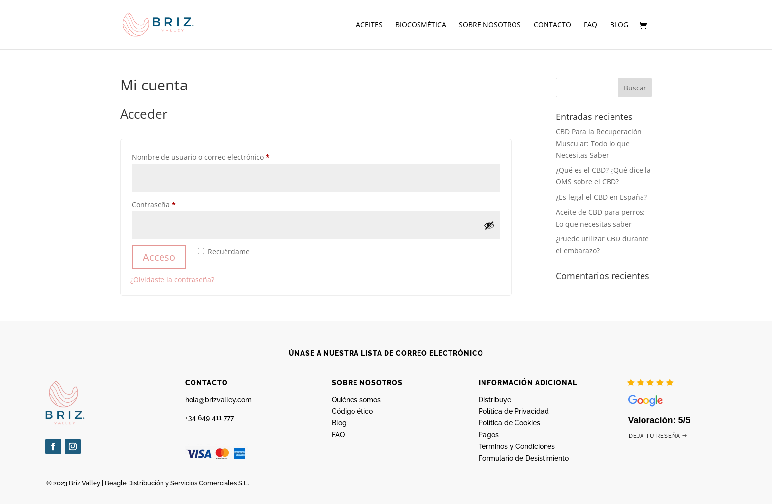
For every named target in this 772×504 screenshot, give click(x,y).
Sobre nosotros (490, 25)
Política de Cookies (509, 423)
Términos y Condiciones (517, 446)
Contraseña (172, 203)
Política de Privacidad (514, 411)
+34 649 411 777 (209, 418)
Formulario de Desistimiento (524, 458)
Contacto (552, 25)
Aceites (369, 25)
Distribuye (495, 400)
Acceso (159, 257)
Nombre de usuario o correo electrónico (219, 156)
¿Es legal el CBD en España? (601, 197)
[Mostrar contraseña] (489, 225)
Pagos (489, 435)
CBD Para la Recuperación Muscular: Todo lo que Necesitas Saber (599, 143)
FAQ (590, 25)
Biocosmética (420, 25)
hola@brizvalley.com (218, 400)
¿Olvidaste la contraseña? (172, 279)
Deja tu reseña (654, 436)
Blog (619, 25)
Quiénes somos (356, 400)
